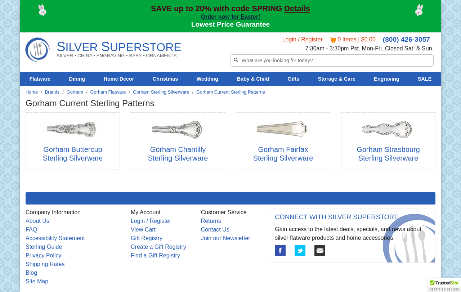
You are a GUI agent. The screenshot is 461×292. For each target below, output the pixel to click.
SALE (424, 79)
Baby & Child (253, 79)
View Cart (143, 229)
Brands (52, 92)
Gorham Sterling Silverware (161, 92)
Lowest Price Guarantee (230, 24)
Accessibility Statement (55, 238)
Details (297, 8)
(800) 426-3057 (406, 39)
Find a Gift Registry (155, 255)
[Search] (332, 60)
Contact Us (215, 229)
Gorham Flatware (108, 92)
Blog (31, 273)
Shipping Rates (45, 264)
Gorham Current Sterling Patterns (230, 92)
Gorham (75, 92)
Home (32, 92)
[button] (444, 285)
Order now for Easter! (230, 17)
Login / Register (302, 39)
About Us (37, 221)
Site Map (37, 281)
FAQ (31, 229)
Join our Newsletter (225, 238)
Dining (77, 79)
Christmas (165, 79)
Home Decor (119, 79)
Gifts (294, 79)
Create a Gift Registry (158, 247)
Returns (211, 221)
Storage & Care (336, 79)
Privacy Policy (44, 255)
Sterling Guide (44, 247)
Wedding (208, 79)
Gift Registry (146, 238)
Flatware (40, 79)
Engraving (386, 79)
